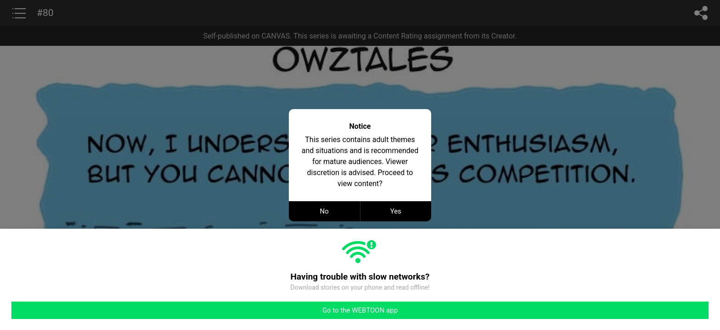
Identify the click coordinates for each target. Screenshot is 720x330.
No (324, 211)
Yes (395, 211)
